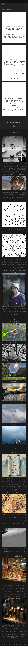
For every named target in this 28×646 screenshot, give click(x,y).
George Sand (14, 343)
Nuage (14, 403)
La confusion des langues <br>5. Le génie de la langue (14, 597)
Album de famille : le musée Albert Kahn (14, 271)
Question (19, 59)
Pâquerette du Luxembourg (14, 362)
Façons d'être (18, 96)
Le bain (14, 135)
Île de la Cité (14, 381)
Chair (14, 527)
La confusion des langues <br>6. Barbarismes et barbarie (14, 555)
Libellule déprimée (14, 321)
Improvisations (14, 123)
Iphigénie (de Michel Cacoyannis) (14, 175)
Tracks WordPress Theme (8, 644)
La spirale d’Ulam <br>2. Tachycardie (14, 201)
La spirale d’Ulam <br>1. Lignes (14, 233)
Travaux (14, 424)
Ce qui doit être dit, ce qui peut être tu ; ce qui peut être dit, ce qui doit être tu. (14, 63)
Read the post (14, 40)
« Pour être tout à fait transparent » (14, 29)
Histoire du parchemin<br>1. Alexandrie (14, 493)
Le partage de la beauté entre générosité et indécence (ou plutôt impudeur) (14, 101)
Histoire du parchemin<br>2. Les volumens (14, 451)
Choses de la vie (18, 26)
